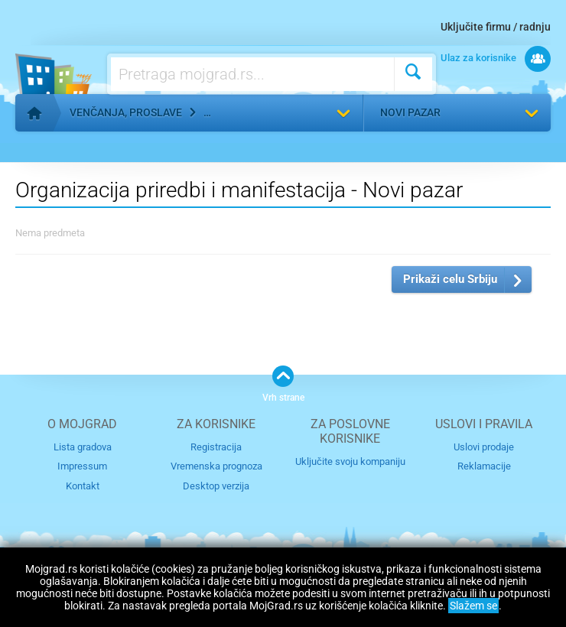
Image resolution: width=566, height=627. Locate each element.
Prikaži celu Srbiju (450, 279)
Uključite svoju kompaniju (350, 461)
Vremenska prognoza (216, 466)
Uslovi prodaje (484, 447)
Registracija (216, 447)
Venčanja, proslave (126, 112)
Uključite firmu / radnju (496, 27)
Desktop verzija (216, 486)
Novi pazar (410, 112)
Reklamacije (484, 466)
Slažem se (473, 605)
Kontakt (82, 486)
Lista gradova (83, 447)
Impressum (82, 466)
